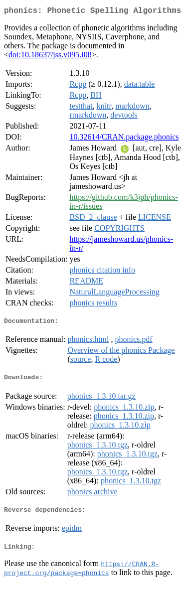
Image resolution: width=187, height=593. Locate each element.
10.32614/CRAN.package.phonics (124, 139)
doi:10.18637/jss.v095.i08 (50, 56)
